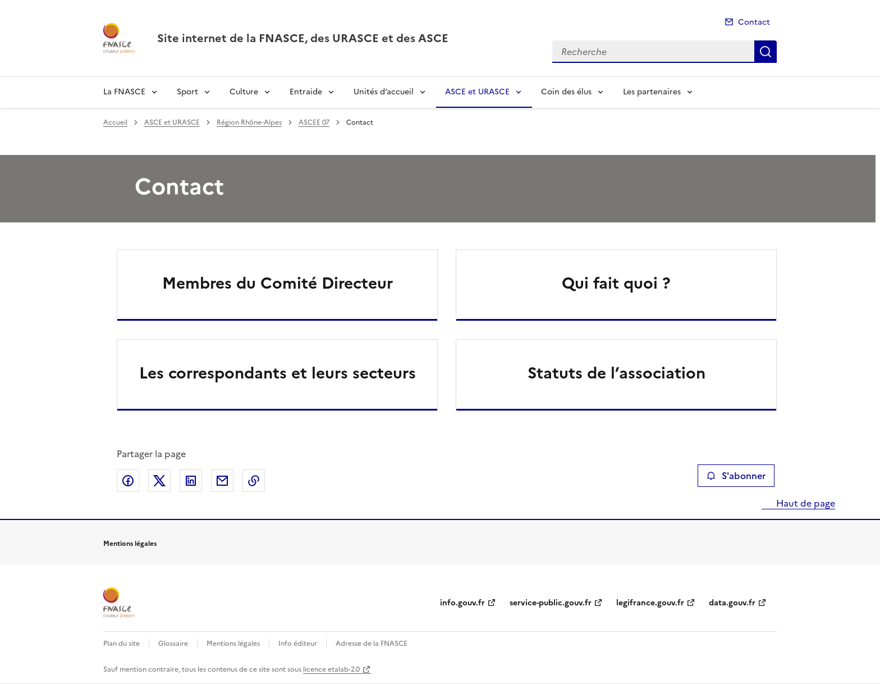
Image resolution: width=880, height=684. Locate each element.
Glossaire (173, 644)
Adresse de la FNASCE (371, 644)
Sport (187, 92)
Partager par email (222, 480)
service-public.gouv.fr (551, 603)
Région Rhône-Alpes (249, 122)
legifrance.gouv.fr (650, 603)
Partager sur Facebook (128, 480)
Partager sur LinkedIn (191, 480)
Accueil (115, 122)
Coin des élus (566, 92)
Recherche (765, 51)
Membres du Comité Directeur (277, 283)
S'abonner (736, 475)
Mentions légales (233, 644)
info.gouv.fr (462, 603)
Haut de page (804, 503)
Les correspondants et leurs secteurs (277, 373)
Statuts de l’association (616, 373)
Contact (754, 22)
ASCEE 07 (314, 122)
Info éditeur (297, 644)
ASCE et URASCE (477, 92)
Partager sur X (159, 480)
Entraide (306, 92)
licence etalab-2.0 (331, 669)
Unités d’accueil (384, 92)
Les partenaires (652, 92)
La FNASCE (124, 92)
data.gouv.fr (732, 603)
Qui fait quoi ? (616, 283)
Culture (244, 92)
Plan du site (121, 644)
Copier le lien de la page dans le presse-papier (253, 480)
